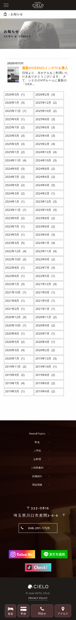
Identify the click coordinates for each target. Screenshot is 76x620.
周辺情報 (37, 484)
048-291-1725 (39, 528)
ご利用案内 (37, 467)
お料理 (37, 459)
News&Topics (37, 433)
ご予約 (37, 450)
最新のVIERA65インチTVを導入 (45, 68)
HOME (6, 16)
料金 (37, 442)
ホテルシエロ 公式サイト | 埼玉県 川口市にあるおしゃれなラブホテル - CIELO (38, 5)
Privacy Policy (37, 598)
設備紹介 (37, 476)
